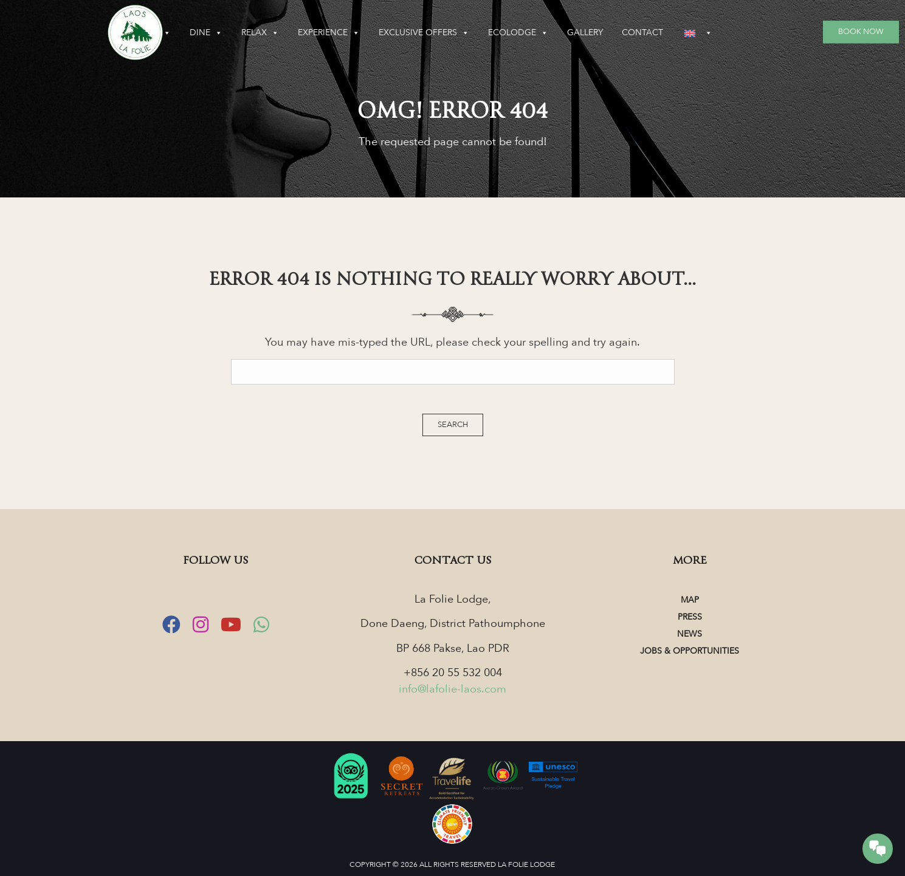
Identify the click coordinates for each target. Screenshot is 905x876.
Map (690, 600)
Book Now (861, 31)
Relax (343, 33)
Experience (412, 33)
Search (453, 424)
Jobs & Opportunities (689, 651)
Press (690, 617)
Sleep (236, 33)
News (689, 634)
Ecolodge (601, 33)
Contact (725, 32)
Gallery (668, 32)
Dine (289, 33)
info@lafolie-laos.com (452, 689)
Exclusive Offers (507, 33)
